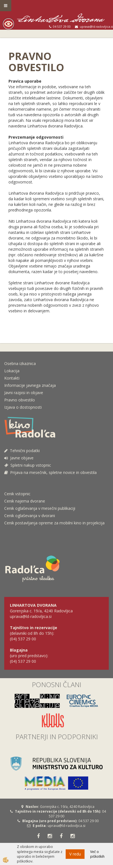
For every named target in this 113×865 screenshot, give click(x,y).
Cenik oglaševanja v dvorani (29, 515)
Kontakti (11, 378)
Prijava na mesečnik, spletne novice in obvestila (50, 472)
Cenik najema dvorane (24, 501)
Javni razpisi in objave (23, 392)
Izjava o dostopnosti (23, 407)
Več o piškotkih (97, 854)
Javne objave (19, 458)
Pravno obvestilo (19, 400)
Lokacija (11, 370)
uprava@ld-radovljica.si (66, 825)
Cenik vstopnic (17, 493)
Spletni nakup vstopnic (27, 465)
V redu (75, 854)
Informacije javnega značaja (30, 385)
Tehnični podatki (22, 450)
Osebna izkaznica (20, 363)
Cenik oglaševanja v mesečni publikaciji (39, 508)
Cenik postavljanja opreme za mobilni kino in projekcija (54, 522)
